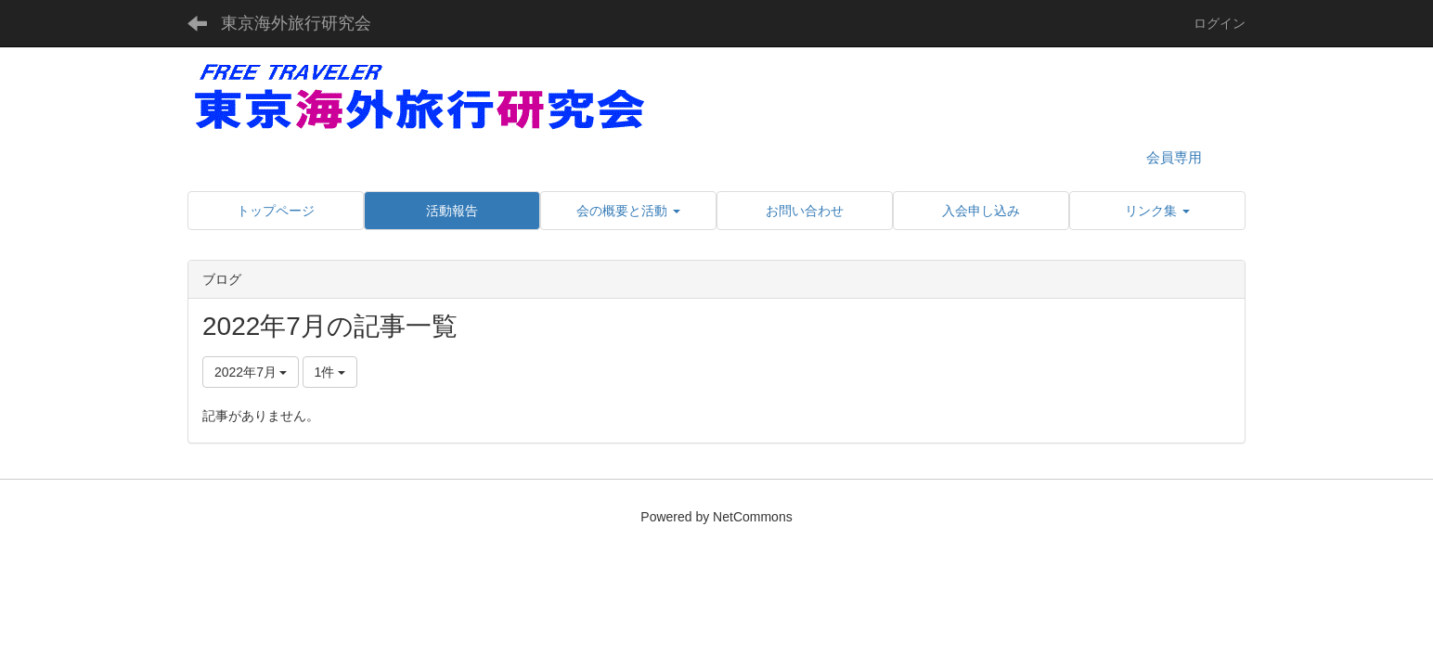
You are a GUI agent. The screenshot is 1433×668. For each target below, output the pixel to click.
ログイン (1220, 23)
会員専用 (1174, 157)
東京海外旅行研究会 (296, 23)
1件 (330, 372)
